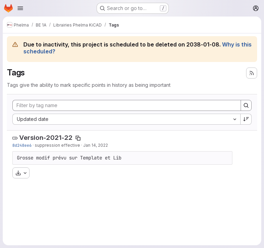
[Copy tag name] (78, 138)
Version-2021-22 (46, 138)
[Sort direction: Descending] (246, 119)
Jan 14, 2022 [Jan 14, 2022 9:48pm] (95, 145)
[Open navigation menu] (20, 8)
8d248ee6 (22, 145)
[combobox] (126, 119)
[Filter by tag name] (126, 105)
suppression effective (57, 145)
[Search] (246, 105)
